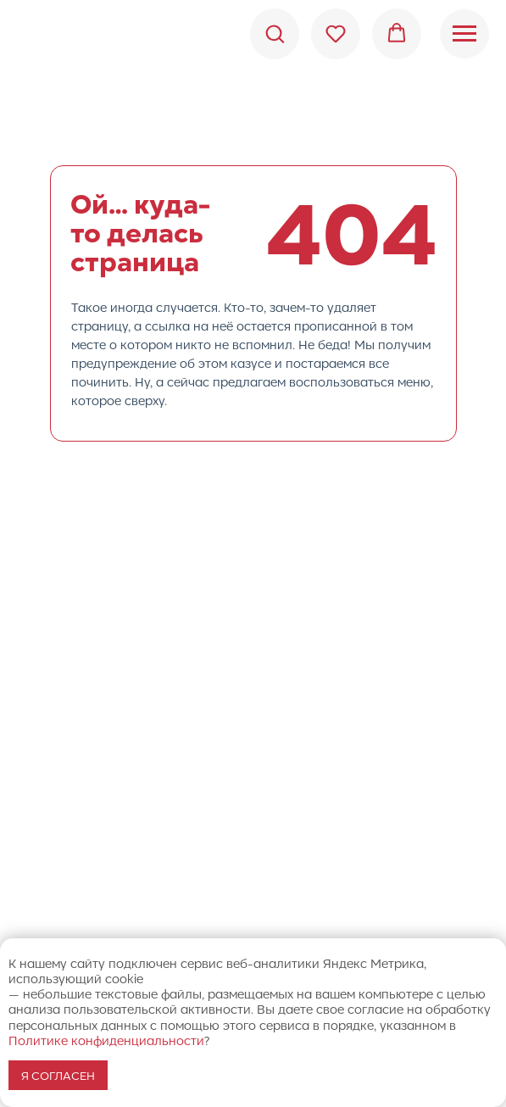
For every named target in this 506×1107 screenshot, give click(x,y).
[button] (274, 33)
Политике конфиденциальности (106, 1040)
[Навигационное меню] (464, 33)
